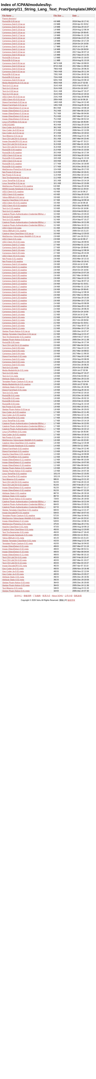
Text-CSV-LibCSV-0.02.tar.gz (14, 144)
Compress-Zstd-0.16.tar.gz (13, 38)
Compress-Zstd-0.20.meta (13, 253)
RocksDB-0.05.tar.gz (11, 21)
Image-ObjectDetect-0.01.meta (15, 546)
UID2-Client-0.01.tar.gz (12, 161)
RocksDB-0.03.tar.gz (11, 60)
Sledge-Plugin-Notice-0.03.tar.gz (16, 409)
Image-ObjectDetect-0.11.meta (15, 555)
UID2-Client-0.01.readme (13, 192)
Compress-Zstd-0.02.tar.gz (13, 72)
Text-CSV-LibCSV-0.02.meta (14, 560)
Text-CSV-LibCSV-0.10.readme (15, 345)
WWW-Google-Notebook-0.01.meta (17, 535)
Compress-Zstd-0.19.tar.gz (13, 30)
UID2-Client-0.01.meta (11, 239)
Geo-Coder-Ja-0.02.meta (13, 571)
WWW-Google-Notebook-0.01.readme (18, 446)
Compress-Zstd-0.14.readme (14, 264)
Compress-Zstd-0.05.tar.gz (13, 63)
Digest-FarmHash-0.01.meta (14, 390)
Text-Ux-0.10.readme (11, 208)
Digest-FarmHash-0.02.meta (14, 356)
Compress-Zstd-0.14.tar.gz (13, 47)
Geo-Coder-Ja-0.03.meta (13, 574)
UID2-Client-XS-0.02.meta (13, 242)
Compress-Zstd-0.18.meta (13, 247)
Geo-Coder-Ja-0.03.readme (14, 415)
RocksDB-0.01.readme (12, 164)
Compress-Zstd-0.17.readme (14, 287)
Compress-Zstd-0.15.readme (14, 270)
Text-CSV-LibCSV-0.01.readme (15, 482)
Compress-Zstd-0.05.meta (13, 351)
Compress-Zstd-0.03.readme (14, 309)
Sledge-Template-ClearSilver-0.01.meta (19, 541)
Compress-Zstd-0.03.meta (13, 365)
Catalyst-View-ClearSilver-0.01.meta (17, 529)
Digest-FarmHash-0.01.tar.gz (14, 105)
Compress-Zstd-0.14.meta (13, 315)
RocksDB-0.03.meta (10, 404)
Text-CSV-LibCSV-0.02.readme (15, 485)
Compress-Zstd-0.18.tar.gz (13, 33)
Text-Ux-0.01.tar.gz (10, 94)
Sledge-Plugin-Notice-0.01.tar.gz (16, 331)
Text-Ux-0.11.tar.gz (10, 86)
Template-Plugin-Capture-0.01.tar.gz (17, 381)
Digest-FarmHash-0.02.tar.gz (14, 102)
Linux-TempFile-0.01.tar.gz (13, 183)
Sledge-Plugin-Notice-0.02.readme (17, 471)
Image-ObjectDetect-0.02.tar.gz (15, 119)
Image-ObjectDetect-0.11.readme (16, 460)
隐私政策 (78, 596)
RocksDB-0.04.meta (10, 401)
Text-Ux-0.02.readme (11, 220)
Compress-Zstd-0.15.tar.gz (13, 44)
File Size (57, 16)
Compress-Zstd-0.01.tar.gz (13, 80)
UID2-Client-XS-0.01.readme (14, 203)
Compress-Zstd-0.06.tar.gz (13, 55)
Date (74, 16)
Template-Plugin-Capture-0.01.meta (17, 543)
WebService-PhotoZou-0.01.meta (16, 524)
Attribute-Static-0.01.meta (13, 577)
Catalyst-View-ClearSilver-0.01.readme (18, 443)
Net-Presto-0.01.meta (11, 437)
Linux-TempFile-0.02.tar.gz (13, 181)
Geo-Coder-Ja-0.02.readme (14, 412)
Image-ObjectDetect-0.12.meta (15, 521)
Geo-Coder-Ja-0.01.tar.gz (13, 133)
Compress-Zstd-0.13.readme (14, 284)
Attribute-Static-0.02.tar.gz (13, 379)
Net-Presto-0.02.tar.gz (11, 172)
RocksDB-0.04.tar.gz (11, 58)
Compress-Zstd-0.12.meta (13, 328)
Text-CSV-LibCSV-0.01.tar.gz (14, 147)
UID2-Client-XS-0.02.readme (14, 206)
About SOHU (57, 596)
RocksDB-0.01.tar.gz (11, 77)
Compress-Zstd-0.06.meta (13, 348)
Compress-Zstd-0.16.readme (14, 273)
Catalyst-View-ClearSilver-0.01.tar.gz (18, 234)
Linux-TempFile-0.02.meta (13, 421)
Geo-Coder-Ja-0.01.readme (14, 435)
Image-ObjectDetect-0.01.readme (16, 488)
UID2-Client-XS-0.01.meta (13, 256)
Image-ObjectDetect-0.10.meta (15, 552)
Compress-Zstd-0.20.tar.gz (13, 27)
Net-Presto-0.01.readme (12, 259)
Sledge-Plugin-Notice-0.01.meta (16, 591)
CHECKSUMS (8, 125)
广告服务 (37, 596)
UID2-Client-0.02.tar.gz (12, 155)
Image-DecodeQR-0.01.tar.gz (14, 141)
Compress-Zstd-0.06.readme (14, 278)
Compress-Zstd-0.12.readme (14, 301)
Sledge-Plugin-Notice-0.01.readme (17, 468)
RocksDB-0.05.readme (12, 153)
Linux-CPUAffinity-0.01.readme (15, 457)
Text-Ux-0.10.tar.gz (10, 88)
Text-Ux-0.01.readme (11, 217)
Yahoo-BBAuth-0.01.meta (13, 538)
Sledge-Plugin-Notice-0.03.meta (16, 583)
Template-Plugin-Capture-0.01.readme (18, 516)
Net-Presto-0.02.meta (11, 407)
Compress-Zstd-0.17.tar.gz (13, 35)
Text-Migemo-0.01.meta (12, 588)
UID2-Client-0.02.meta (11, 228)
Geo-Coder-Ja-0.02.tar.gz (13, 130)
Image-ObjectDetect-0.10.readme (16, 465)
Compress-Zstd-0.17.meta (13, 245)
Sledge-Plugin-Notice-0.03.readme (17, 499)
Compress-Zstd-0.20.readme (14, 298)
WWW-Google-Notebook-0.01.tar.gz (17, 189)
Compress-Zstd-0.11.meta (13, 320)
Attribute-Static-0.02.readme (14, 496)
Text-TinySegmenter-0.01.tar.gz (15, 178)
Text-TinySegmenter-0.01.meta (15, 532)
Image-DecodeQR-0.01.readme (15, 513)
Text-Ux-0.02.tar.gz (10, 91)
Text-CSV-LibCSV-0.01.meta (14, 557)
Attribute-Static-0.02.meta (13, 580)
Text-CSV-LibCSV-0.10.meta (14, 563)
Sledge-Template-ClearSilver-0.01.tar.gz (19, 334)
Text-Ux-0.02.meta (10, 373)
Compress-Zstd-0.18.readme (14, 289)
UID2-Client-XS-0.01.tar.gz (13, 99)
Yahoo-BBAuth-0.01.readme (14, 231)
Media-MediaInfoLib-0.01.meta (15, 370)
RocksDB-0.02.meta (10, 398)
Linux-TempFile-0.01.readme (14, 474)
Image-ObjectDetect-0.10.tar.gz (15, 113)
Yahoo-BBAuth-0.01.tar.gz (13, 197)
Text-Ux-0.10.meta (10, 368)
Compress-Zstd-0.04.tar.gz (13, 66)
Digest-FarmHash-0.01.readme (15, 451)
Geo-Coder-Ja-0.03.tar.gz (13, 127)
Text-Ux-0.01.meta (10, 393)
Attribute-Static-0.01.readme (14, 493)
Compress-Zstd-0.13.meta (13, 323)
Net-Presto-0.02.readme (12, 261)
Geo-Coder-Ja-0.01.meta (13, 569)
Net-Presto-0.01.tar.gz (11, 175)
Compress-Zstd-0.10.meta (13, 326)
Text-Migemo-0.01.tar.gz (12, 136)
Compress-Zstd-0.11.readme (14, 267)
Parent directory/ (9, 19)
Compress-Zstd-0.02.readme (14, 306)
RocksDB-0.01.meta (10, 395)
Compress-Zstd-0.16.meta (13, 317)
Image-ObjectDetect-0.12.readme (16, 462)
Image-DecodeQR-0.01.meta (14, 566)
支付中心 (18, 596)
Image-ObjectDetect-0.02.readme (16, 490)
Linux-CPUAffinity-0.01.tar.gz (14, 122)
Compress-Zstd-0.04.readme (14, 295)
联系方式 (46, 596)
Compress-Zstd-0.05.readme (14, 275)
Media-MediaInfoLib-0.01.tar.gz (15, 83)
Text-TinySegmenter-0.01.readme (16, 337)
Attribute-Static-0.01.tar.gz (13, 387)
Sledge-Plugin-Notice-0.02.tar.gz (16, 340)
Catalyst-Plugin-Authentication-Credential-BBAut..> (24, 214)
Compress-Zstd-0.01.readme (14, 303)
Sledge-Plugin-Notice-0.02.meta (16, 585)
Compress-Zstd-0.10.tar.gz (13, 52)
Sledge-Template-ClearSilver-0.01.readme (20, 510)
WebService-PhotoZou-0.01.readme (17, 186)
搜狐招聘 (27, 596)
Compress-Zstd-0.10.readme (14, 281)
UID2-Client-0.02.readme (13, 194)
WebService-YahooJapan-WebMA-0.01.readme (22, 440)
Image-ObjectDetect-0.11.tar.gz (15, 111)
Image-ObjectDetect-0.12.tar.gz (15, 108)
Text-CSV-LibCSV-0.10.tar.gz (14, 139)
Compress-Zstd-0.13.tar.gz (13, 24)
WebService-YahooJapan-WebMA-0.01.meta (21, 518)
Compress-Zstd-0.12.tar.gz (13, 41)
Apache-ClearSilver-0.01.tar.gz (15, 200)
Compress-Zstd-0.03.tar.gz (13, 69)
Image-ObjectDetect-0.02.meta (15, 549)
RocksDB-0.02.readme (12, 167)
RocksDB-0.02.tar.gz (11, 74)
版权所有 (71, 600)
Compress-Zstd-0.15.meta (13, 312)
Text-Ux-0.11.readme (11, 211)
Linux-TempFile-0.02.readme (14, 476)
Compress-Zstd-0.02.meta (13, 362)
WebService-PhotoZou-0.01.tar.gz (16, 169)
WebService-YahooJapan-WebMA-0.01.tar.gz (21, 236)
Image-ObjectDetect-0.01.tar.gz (15, 116)
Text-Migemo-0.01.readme (13, 479)
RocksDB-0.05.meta (10, 342)
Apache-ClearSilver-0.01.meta (15, 527)
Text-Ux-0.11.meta (10, 376)
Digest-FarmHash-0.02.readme (15, 449)
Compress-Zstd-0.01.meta (13, 359)
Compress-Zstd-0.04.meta (13, 354)
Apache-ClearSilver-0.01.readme (16, 454)
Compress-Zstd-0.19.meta (13, 250)
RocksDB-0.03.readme (12, 158)
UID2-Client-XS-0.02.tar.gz (13, 97)
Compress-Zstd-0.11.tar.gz (13, 49)
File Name (6, 16)
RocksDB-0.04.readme (12, 150)
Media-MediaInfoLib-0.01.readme (16, 384)
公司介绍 (68, 596)
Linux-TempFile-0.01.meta (13, 418)
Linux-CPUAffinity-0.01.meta (14, 432)
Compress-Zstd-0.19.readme (14, 292)
